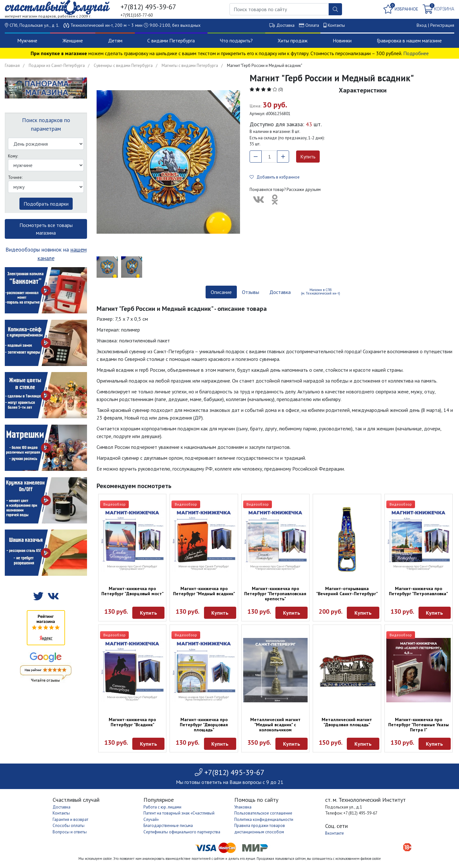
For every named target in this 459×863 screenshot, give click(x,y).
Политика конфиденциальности (263, 819)
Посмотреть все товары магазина (46, 229)
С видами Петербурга (171, 40)
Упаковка (242, 807)
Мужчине (27, 40)
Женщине (72, 40)
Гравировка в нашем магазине (409, 40)
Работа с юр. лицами (162, 807)
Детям (115, 40)
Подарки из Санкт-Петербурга (57, 65)
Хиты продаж (293, 40)
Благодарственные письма (168, 825)
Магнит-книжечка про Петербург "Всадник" (132, 722)
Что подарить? (236, 40)
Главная (12, 65)
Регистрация (442, 25)
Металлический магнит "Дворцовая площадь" (347, 722)
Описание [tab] (221, 292)
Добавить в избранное (275, 177)
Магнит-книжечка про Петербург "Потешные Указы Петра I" (418, 725)
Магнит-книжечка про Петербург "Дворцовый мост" (132, 591)
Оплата (312, 25)
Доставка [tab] (280, 292)
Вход (422, 25)
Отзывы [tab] (250, 292)
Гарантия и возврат (70, 819)
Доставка (285, 25)
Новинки (342, 40)
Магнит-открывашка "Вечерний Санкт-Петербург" (347, 591)
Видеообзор (114, 504)
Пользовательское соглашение (263, 813)
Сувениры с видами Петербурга (123, 65)
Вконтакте (334, 833)
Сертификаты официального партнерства (181, 832)
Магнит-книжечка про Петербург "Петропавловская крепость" (275, 594)
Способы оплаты (68, 825)
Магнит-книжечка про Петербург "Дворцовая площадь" (204, 725)
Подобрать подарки (46, 204)
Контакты (336, 25)
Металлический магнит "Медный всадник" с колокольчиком (275, 725)
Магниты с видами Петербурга (190, 65)
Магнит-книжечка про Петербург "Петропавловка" (418, 591)
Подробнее (416, 53)
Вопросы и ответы (70, 832)
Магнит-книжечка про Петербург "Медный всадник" (204, 591)
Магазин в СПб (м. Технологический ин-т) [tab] (320, 292)
